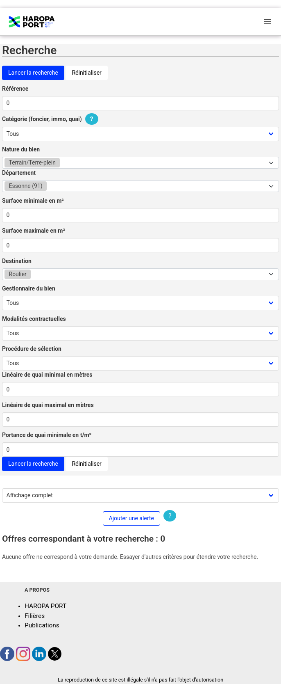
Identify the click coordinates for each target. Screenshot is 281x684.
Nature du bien (21, 149)
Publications (42, 625)
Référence (15, 88)
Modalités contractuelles (34, 319)
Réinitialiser (86, 72)
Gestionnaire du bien (28, 288)
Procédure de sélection (31, 348)
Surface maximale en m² (33, 230)
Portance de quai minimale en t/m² (46, 435)
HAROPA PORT (45, 606)
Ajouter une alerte (131, 518)
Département (19, 172)
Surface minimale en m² (33, 200)
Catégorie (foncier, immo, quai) (51, 119)
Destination (17, 261)
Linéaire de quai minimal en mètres (47, 374)
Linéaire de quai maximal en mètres (48, 405)
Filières (35, 616)
